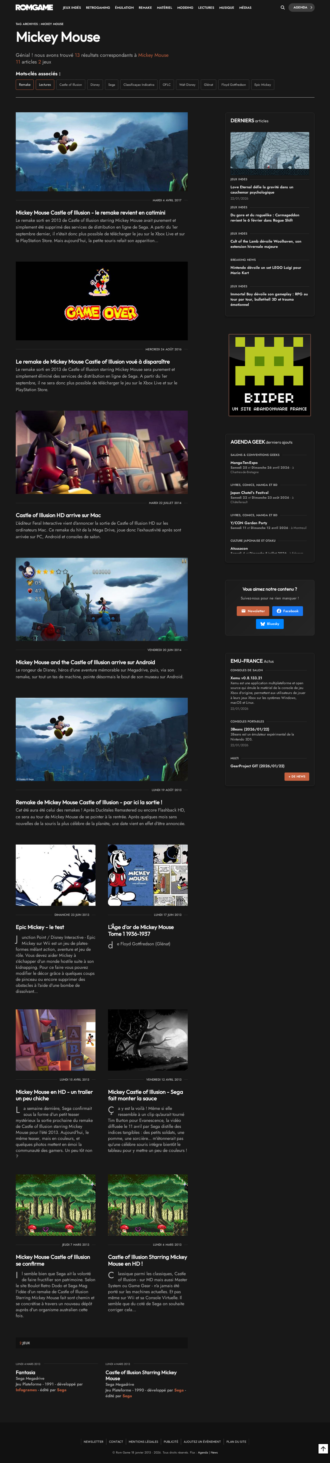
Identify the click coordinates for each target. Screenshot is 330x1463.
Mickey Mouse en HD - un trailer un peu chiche (54, 1095)
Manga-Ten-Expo (244, 462)
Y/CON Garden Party (248, 523)
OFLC (167, 84)
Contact (116, 1441)
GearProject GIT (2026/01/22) (257, 766)
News (214, 1452)
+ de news (296, 776)
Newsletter (253, 610)
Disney (95, 84)
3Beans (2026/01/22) (249, 729)
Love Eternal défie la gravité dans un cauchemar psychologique (261, 189)
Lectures (206, 7)
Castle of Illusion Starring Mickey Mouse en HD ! (147, 1260)
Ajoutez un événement (202, 1441)
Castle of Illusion (71, 84)
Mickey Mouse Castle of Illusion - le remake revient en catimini (90, 212)
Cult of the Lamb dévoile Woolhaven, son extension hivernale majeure (265, 244)
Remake (145, 7)
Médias (245, 7)
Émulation (124, 7)
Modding (185, 7)
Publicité (171, 1441)
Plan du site (236, 1441)
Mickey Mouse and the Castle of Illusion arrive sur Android (85, 662)
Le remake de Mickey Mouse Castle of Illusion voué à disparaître (93, 361)
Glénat (208, 84)
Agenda (303, 8)
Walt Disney (187, 84)
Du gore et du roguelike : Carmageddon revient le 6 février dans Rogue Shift (264, 217)
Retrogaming (98, 7)
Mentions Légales (143, 1441)
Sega (111, 84)
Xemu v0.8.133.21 (246, 678)
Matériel (164, 7)
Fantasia (25, 1372)
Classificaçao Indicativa (139, 84)
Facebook (287, 610)
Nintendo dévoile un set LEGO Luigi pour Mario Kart (265, 270)
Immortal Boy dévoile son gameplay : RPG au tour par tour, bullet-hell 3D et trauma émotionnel (269, 299)
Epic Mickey (262, 84)
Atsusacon (239, 548)
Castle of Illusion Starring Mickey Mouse (141, 1375)
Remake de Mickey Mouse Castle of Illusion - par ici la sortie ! (89, 802)
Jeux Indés (72, 7)
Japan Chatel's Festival (249, 492)
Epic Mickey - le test (40, 927)
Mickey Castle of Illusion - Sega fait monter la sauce (145, 1095)
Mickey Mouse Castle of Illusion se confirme (53, 1260)
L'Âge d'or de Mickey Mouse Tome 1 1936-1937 (141, 930)
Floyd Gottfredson (234, 84)
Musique (226, 7)
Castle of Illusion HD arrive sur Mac (58, 515)
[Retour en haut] (323, 1448)
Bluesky (269, 623)
